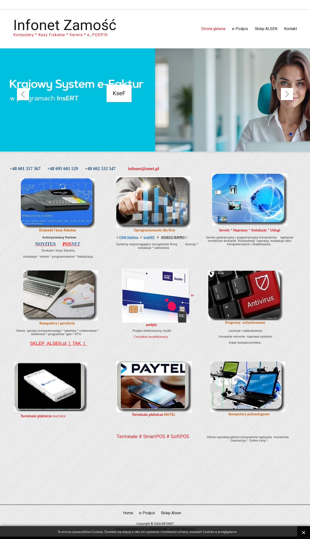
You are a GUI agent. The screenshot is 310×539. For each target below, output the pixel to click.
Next (287, 94)
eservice (59, 416)
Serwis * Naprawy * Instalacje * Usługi (249, 230)
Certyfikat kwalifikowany (151, 337)
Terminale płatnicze (36, 416)
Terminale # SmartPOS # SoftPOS (152, 436)
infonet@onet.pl (143, 168)
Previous (23, 94)
